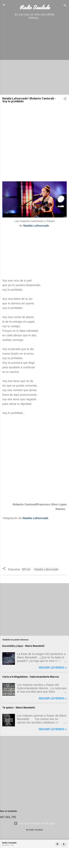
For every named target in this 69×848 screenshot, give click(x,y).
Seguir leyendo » (53, 667)
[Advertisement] (34, 58)
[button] (65, 99)
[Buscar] (65, 5)
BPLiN (26, 569)
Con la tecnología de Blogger (34, 823)
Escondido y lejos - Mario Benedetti (23, 645)
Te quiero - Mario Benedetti (18, 707)
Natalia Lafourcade (46, 569)
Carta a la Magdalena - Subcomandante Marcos (30, 676)
